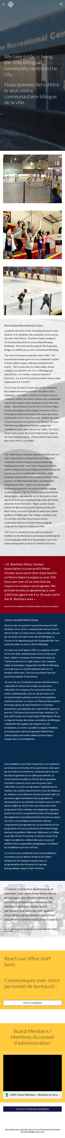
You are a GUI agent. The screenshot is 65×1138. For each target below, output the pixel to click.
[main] (32, 65)
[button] (3, 4)
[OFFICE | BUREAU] (32, 1002)
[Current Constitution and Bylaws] (32, 1109)
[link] (32, 1077)
